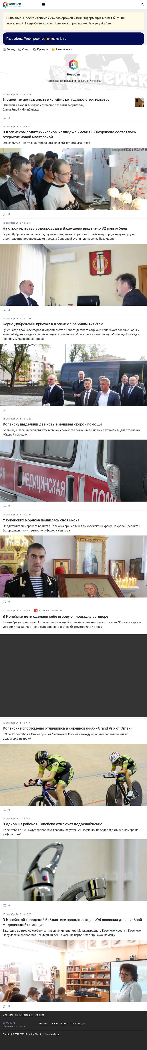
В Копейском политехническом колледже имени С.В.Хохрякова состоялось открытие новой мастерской (69, 134)
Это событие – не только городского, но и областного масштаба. (47, 143)
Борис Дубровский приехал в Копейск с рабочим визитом (53, 324)
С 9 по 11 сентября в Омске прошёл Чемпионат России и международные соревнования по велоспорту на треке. (65, 736)
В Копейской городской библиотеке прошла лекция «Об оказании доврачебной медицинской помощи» (72, 922)
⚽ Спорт (24, 49)
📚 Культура (40, 49)
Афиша (64, 1023)
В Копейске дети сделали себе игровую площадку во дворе (55, 616)
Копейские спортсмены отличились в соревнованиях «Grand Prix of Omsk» (67, 728)
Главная (43, 1023)
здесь (47, 23)
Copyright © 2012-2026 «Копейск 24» (20, 1034)
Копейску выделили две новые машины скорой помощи (52, 424)
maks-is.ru (58, 38)
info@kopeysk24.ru (49, 1034)
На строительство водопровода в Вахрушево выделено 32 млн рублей (65, 228)
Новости (53, 1023)
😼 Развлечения (62, 49)
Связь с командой (24, 1015)
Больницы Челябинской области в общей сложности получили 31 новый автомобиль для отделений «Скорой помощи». (71, 432)
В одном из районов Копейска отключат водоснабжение (52, 824)
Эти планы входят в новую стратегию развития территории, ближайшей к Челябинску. (43, 107)
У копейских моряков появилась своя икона (41, 520)
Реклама (39, 1015)
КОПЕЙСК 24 (18, 1022)
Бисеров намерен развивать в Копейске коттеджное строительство (56, 99)
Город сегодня (77, 1023)
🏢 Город (9, 49)
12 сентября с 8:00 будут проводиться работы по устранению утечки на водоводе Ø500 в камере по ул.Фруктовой (70, 832)
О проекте (8, 1015)
